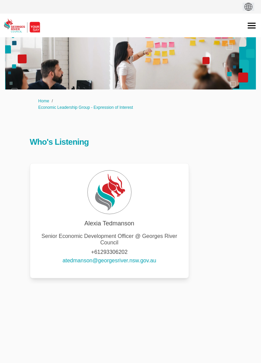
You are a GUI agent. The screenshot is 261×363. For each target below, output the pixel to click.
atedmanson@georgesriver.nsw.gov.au (109, 260)
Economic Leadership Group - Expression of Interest (85, 107)
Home (43, 101)
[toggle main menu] (252, 26)
